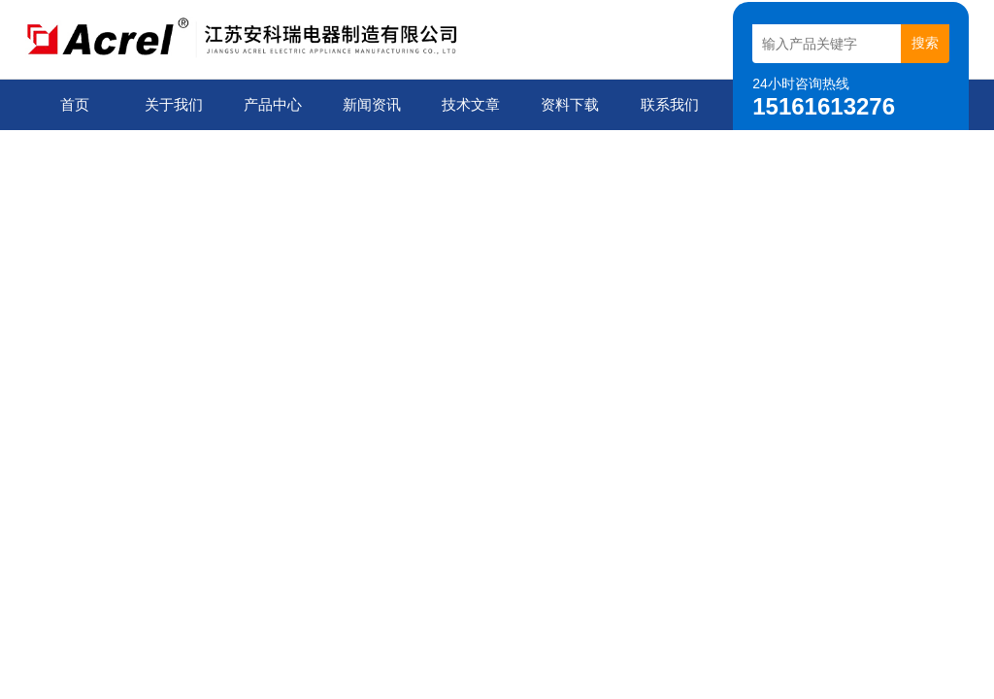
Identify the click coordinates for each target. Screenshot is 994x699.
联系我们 (670, 104)
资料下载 (570, 104)
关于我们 (174, 104)
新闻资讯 (372, 104)
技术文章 (471, 104)
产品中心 (273, 104)
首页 (74, 104)
